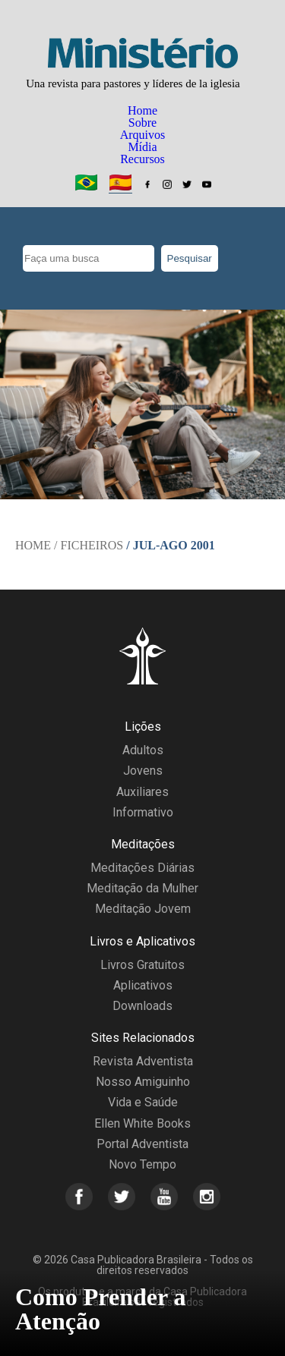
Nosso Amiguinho (143, 1081)
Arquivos (143, 134)
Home (142, 110)
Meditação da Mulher (142, 888)
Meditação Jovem (143, 908)
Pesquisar (189, 258)
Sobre (142, 122)
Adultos (142, 750)
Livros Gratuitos (142, 965)
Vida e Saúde (143, 1102)
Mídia (142, 146)
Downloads (142, 1006)
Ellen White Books (142, 1123)
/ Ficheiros (88, 545)
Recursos (142, 159)
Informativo (142, 812)
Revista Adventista (143, 1061)
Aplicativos (143, 985)
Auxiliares (142, 792)
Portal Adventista (142, 1144)
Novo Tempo (142, 1164)
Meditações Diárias (142, 867)
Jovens (143, 770)
